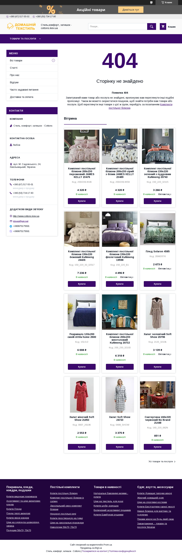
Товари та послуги (23, 38)
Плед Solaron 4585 (158, 251)
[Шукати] (151, 26)
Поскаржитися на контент (94, 551)
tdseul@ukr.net (20, 221)
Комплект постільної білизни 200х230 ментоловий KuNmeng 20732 (119, 338)
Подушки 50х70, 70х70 (18, 530)
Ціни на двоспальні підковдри (67, 522)
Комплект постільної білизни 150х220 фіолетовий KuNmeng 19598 (120, 255)
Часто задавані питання (24, 89)
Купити (81, 201)
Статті (13, 67)
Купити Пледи (14, 509)
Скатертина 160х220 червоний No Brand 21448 (158, 420)
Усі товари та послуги (161, 461)
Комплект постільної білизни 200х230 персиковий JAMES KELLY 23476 (81, 172)
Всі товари (16, 60)
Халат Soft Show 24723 (119, 418)
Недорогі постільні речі (63, 513)
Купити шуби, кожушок (106, 505)
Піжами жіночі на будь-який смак (155, 519)
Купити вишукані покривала (21, 496)
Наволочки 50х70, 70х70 (63, 527)
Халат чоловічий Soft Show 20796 (158, 335)
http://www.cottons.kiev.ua (26, 216)
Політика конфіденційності (122, 551)
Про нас (14, 75)
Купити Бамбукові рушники (108, 514)
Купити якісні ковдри (17, 518)
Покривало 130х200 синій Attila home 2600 (82, 335)
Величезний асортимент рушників (112, 510)
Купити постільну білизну (64, 493)
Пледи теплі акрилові (18, 513)
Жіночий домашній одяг (150, 497)
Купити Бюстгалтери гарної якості (156, 506)
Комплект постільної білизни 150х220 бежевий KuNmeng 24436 (81, 255)
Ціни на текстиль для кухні (108, 501)
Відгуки (14, 82)
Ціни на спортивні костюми (152, 502)
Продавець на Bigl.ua (91, 548)
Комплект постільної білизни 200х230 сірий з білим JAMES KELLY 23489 (120, 172)
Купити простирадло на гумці (66, 518)
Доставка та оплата (21, 97)
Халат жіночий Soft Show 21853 (81, 418)
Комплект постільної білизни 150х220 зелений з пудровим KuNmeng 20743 (157, 172)
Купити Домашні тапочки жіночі (154, 493)
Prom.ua (108, 545)
